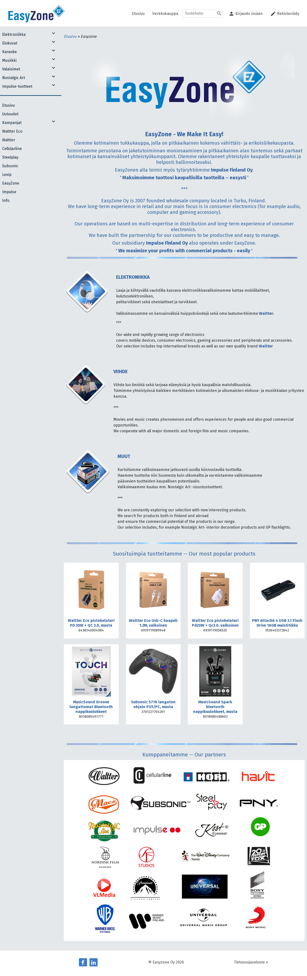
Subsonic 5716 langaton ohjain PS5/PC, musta (153, 704)
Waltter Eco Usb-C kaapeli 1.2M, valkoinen (153, 623)
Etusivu (70, 36)
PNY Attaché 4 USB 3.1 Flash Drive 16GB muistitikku (277, 623)
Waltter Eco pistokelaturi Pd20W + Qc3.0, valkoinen (215, 623)
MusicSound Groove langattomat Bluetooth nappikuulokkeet (91, 707)
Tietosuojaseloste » (251, 962)
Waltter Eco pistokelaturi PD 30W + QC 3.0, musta (91, 623)
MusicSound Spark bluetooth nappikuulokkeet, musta (215, 707)
